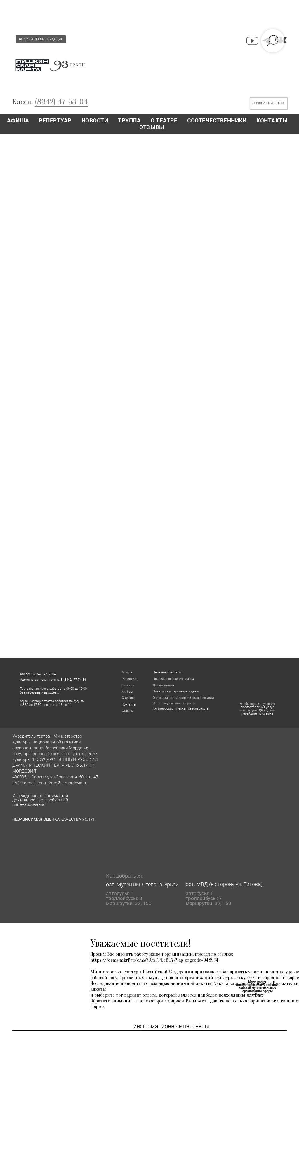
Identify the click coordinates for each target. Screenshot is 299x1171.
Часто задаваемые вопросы (174, 703)
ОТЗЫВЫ (151, 127)
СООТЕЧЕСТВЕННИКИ (216, 120)
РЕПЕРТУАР (55, 120)
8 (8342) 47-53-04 (43, 674)
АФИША (18, 120)
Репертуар (129, 679)
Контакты (129, 704)
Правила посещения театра (173, 679)
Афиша (127, 672)
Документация (163, 685)
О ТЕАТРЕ (164, 120)
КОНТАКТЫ (272, 120)
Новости (128, 685)
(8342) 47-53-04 (61, 101)
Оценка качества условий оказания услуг (184, 698)
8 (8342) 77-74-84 (73, 680)
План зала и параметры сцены (176, 691)
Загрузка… (149, 395)
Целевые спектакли (167, 672)
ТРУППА (129, 120)
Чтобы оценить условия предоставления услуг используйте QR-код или (257, 708)
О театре (128, 698)
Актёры (127, 692)
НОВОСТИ (94, 120)
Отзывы (127, 711)
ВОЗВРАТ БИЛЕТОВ (268, 103)
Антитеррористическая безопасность (181, 708)
